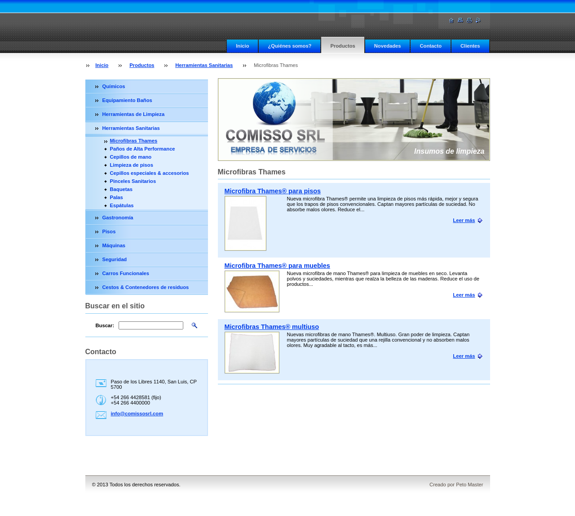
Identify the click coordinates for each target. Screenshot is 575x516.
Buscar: (105, 325)
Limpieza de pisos (131, 165)
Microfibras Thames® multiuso (272, 326)
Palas (116, 197)
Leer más (464, 220)
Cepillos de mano (131, 157)
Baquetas (121, 189)
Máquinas (114, 245)
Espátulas (122, 205)
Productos (342, 46)
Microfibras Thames (134, 140)
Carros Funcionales (125, 273)
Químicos (113, 86)
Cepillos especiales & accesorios (149, 173)
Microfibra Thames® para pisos (273, 191)
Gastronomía (117, 217)
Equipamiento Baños (127, 100)
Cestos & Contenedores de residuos (145, 287)
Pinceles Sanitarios (133, 181)
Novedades (387, 46)
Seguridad (114, 259)
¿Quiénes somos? (289, 46)
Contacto (430, 46)
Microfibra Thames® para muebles (277, 265)
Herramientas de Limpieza (133, 114)
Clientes (470, 46)
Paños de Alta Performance (142, 148)
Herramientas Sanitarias (204, 65)
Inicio (242, 46)
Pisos (109, 231)
